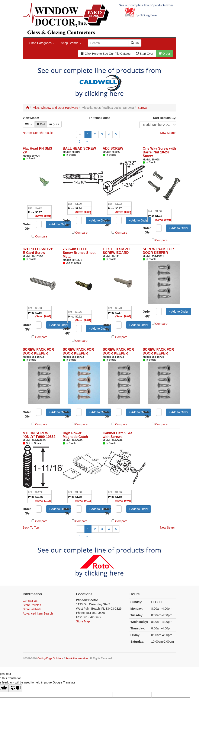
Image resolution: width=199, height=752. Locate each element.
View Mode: (31, 118)
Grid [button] (41, 124)
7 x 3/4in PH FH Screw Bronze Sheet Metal (79, 252)
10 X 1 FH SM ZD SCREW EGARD (116, 251)
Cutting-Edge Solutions (50, 658)
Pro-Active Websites (76, 658)
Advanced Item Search (38, 613)
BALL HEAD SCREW (79, 148)
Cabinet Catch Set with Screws (117, 435)
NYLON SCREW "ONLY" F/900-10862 (39, 435)
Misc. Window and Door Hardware (55, 107)
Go (135, 43)
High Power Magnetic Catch (75, 435)
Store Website (32, 609)
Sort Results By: (164, 118)
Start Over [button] (144, 53)
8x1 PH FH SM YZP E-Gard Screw (38, 251)
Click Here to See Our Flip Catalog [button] (106, 53)
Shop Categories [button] (42, 43)
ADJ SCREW (113, 148)
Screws (143, 107)
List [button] (28, 124)
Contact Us (30, 600)
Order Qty (27, 226)
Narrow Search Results (38, 132)
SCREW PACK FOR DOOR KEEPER (158, 251)
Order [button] (164, 53)
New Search (168, 132)
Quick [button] (54, 124)
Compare (41, 236)
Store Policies (32, 605)
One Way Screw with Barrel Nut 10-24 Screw (159, 152)
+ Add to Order (58, 224)
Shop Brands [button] (71, 43)
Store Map (83, 621)
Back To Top (31, 527)
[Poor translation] (15, 688)
